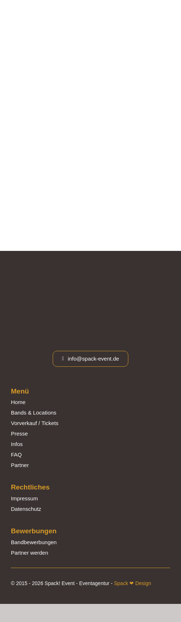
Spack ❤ (124, 583)
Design (142, 583)
